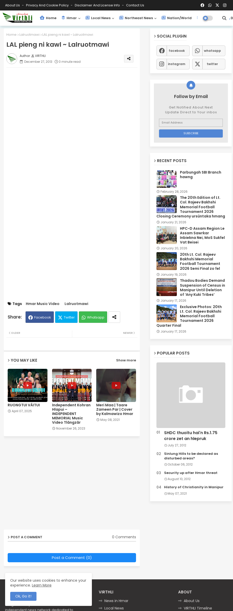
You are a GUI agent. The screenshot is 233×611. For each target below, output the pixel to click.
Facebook (42, 317)
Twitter (69, 317)
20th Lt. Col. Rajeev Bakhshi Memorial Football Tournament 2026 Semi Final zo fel (200, 261)
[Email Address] (191, 123)
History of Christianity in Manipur (194, 487)
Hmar (69, 18)
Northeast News (136, 18)
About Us (13, 5)
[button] (224, 18)
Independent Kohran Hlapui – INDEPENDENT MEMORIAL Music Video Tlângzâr (71, 414)
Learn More (42, 585)
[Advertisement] (77, 107)
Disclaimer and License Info (98, 5)
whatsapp (212, 50)
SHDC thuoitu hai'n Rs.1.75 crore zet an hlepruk (190, 435)
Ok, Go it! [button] (23, 596)
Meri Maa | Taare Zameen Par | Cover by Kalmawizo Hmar (114, 409)
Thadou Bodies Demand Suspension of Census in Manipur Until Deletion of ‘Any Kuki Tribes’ (202, 287)
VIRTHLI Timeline (198, 608)
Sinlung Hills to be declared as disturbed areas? (191, 456)
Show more (126, 360)
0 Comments (124, 537)
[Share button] (114, 317)
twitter (212, 64)
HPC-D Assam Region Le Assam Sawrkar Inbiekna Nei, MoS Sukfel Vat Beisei (202, 235)
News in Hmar (116, 600)
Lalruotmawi (29, 34)
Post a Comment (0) (72, 557)
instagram (176, 64)
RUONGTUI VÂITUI (24, 405)
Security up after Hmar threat (190, 473)
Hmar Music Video (42, 303)
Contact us (135, 5)
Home (48, 18)
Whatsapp (95, 317)
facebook (177, 50)
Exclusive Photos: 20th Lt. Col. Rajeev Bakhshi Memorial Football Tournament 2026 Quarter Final (189, 316)
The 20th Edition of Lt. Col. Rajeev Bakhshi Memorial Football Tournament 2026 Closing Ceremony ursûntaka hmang (190, 206)
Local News (98, 18)
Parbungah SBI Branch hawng (200, 174)
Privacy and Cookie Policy (47, 5)
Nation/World (177, 18)
